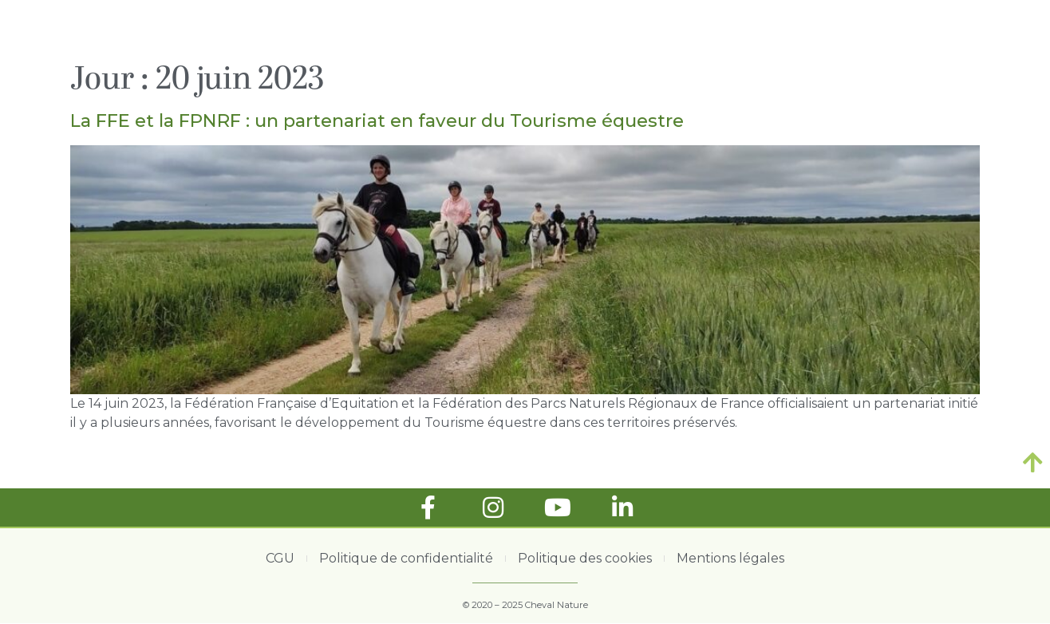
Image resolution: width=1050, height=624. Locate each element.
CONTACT (942, 29)
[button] (1005, 29)
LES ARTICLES (722, 29)
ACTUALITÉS (601, 29)
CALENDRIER (843, 29)
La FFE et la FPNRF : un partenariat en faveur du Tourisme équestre (377, 120)
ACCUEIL (505, 29)
